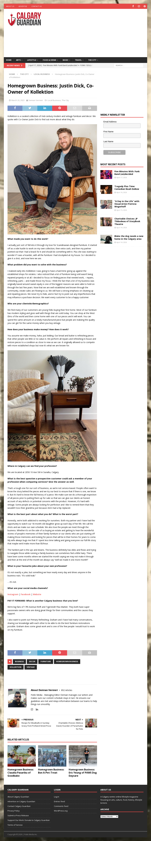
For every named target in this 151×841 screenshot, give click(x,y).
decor (32, 661)
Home (9, 60)
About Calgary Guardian (18, 796)
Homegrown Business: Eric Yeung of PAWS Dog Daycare (83, 772)
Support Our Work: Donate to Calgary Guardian (29, 820)
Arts (18, 60)
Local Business (54, 100)
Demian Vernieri (35, 100)
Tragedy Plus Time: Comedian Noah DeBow (126, 187)
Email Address (109, 122)
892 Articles (66, 690)
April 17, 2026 (121, 177)
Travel (78, 60)
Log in (56, 796)
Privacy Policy (14, 810)
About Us (10, 6)
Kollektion (15, 667)
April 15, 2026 (121, 210)
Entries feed (59, 801)
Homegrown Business (67, 661)
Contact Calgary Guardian (19, 806)
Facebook (26, 594)
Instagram (13, 594)
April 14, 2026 (121, 227)
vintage (31, 667)
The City (92, 60)
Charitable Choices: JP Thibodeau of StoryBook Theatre (127, 221)
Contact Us (36, 6)
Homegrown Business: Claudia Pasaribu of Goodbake (21, 772)
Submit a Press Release (18, 815)
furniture (46, 661)
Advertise (23, 6)
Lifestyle (31, 60)
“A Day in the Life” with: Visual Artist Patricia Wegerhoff (127, 204)
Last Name (108, 141)
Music (65, 60)
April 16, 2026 (121, 192)
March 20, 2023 (17, 100)
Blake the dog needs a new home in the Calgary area (128, 237)
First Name (108, 131)
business (19, 661)
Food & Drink (49, 60)
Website (37, 594)
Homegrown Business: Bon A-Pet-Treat (51, 771)
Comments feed (61, 806)
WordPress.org (60, 810)
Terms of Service (15, 825)
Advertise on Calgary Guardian (21, 801)
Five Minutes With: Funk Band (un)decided (127, 172)
